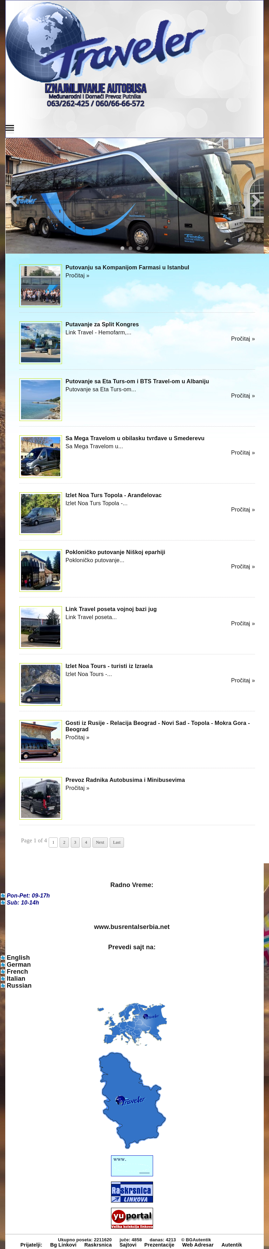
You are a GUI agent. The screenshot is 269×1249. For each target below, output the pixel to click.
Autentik (231, 1245)
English (18, 957)
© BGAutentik (196, 1239)
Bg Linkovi (63, 1245)
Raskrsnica (98, 1245)
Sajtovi (127, 1245)
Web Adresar (198, 1245)
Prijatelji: (31, 1245)
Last (116, 842)
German (19, 964)
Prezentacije (159, 1245)
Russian (19, 985)
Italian (16, 978)
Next (100, 842)
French (17, 971)
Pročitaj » (77, 275)
